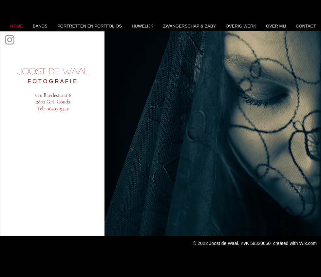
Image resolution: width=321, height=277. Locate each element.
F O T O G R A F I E (53, 81)
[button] (212, 133)
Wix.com (308, 243)
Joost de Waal (53, 70)
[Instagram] (9, 39)
